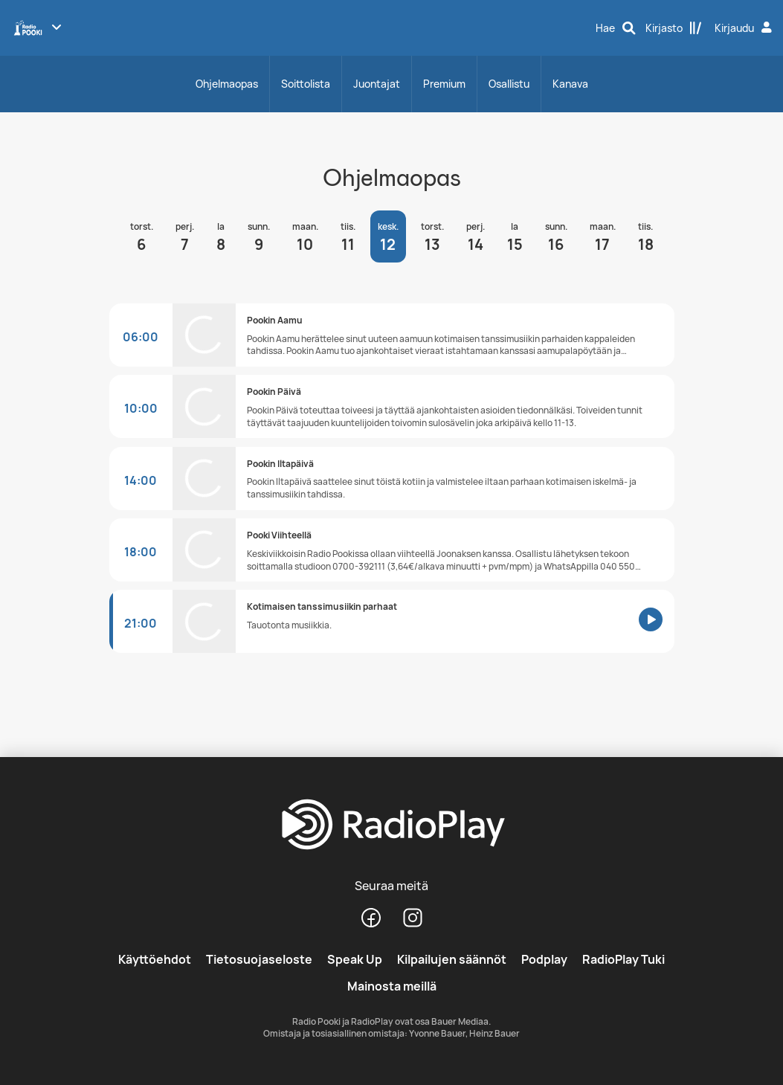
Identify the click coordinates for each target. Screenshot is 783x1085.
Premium (444, 84)
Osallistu (509, 84)
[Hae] (615, 28)
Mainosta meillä (391, 986)
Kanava (570, 84)
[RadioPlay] (391, 825)
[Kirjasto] (673, 28)
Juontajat (376, 84)
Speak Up (354, 959)
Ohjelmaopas (227, 84)
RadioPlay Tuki (623, 959)
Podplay (544, 959)
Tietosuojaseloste (259, 959)
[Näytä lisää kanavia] (56, 26)
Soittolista (305, 84)
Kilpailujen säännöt (451, 959)
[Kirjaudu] (745, 28)
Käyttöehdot (154, 959)
